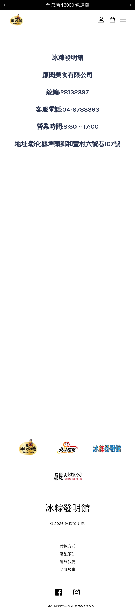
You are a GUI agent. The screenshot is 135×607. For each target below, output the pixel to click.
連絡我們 (67, 562)
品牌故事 (67, 569)
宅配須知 (67, 554)
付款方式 (67, 546)
